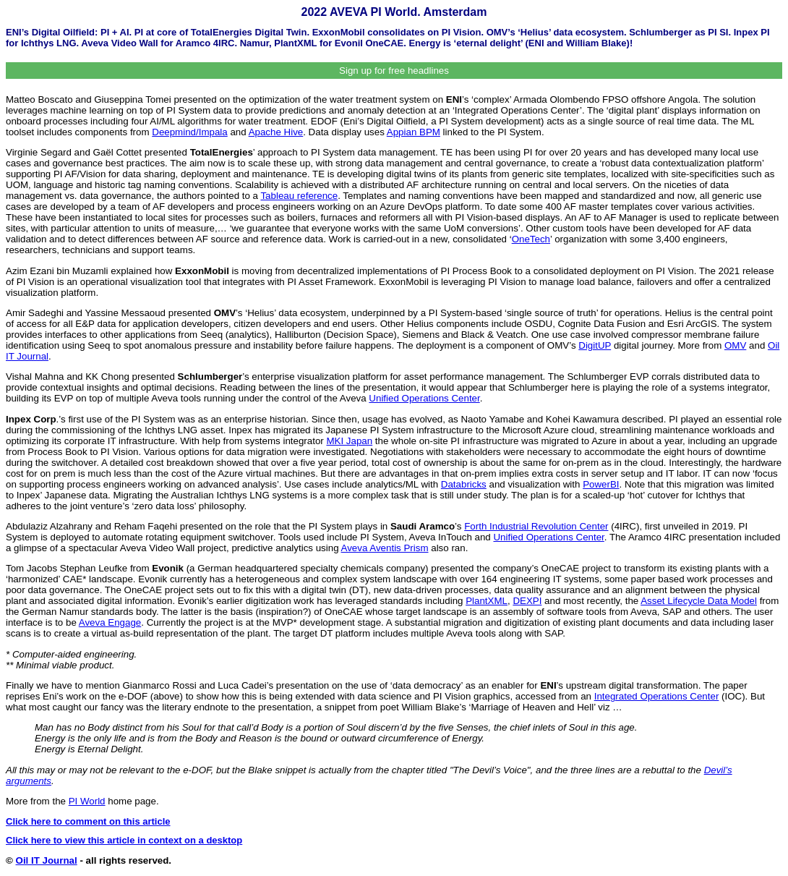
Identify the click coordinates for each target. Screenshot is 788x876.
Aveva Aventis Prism (385, 548)
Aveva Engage (110, 622)
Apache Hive (276, 132)
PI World (87, 801)
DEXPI (527, 600)
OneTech (531, 239)
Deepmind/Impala (189, 132)
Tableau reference (299, 195)
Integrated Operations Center (656, 696)
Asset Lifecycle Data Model (699, 600)
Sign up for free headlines (394, 70)
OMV (735, 345)
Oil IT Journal (46, 860)
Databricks (464, 484)
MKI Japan (349, 440)
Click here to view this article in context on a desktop (124, 840)
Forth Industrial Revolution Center (536, 526)
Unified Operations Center (424, 398)
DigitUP (594, 345)
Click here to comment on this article (88, 821)
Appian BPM (413, 132)
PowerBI (601, 484)
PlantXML (487, 600)
